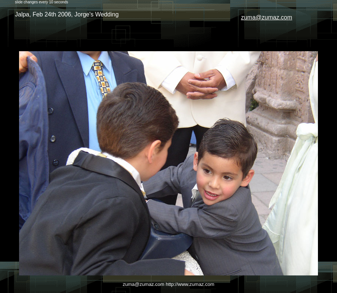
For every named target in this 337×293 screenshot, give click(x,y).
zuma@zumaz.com (266, 17)
